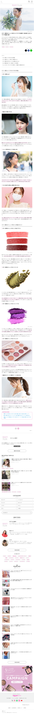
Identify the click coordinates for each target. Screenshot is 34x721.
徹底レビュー (22, 557)
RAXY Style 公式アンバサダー (6, 491)
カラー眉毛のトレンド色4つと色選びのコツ (10, 59)
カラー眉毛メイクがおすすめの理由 (9, 57)
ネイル (19, 505)
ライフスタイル (22, 561)
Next (31, 430)
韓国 (6, 557)
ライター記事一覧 (17, 446)
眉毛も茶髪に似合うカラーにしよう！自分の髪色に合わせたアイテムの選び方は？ (17, 415)
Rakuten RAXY (6, 2)
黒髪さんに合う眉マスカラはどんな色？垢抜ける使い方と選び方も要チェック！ (16, 413)
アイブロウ (11, 46)
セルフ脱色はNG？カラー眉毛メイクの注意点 (10, 63)
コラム (2, 508)
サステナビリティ (14, 712)
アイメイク (7, 45)
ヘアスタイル (7, 559)
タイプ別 (28, 561)
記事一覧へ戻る (17, 450)
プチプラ (12, 559)
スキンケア (3, 499)
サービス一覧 (4, 712)
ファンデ (11, 561)
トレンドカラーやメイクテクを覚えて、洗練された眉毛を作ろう (14, 64)
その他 (19, 508)
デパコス (6, 561)
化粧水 (28, 559)
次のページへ (17, 425)
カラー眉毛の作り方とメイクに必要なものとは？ (11, 61)
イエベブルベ (18, 559)
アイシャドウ (14, 491)
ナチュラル (11, 468)
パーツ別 (7, 468)
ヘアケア (2, 505)
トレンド (7, 46)
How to (3, 46)
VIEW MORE (17, 550)
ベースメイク (20, 499)
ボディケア (20, 502)
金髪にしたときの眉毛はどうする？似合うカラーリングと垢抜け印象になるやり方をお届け (17, 418)
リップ (27, 557)
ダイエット (16, 561)
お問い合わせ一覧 (9, 712)
